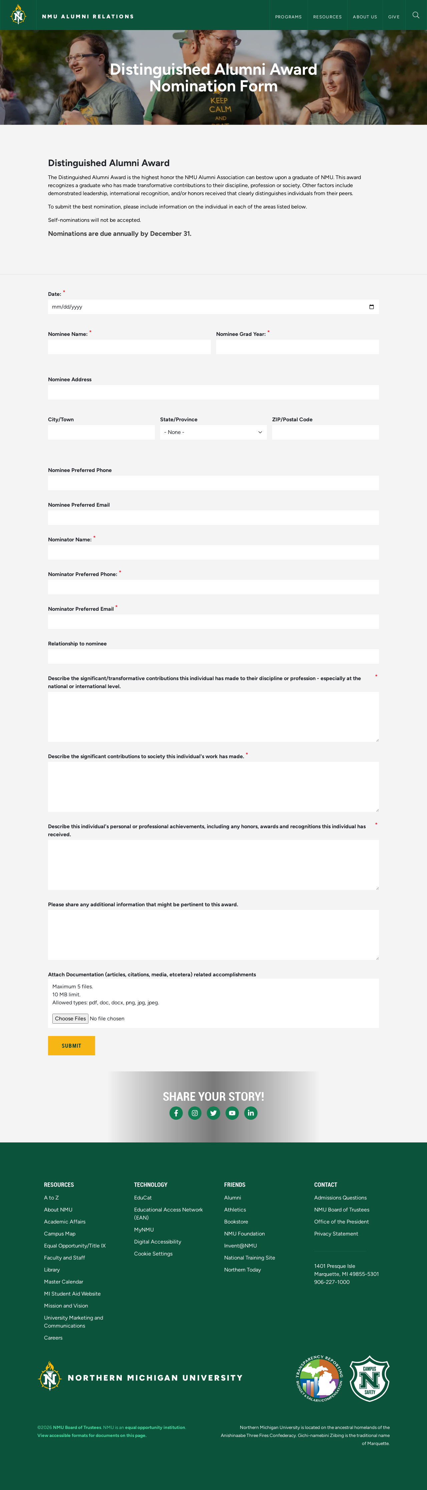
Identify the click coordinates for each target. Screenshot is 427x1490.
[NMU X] (213, 1113)
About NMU (58, 1209)
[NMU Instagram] (194, 1113)
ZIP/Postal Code (292, 419)
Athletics (235, 1209)
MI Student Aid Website (72, 1294)
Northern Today (242, 1270)
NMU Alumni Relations (88, 16)
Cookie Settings (153, 1254)
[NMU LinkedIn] (251, 1113)
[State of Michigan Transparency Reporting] (319, 1378)
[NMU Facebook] (176, 1113)
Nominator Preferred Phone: (82, 574)
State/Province (178, 419)
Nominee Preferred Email (79, 505)
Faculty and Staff (64, 1258)
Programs (288, 16)
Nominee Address (69, 379)
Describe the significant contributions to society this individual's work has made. (146, 756)
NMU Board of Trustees (341, 1209)
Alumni (232, 1197)
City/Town (61, 419)
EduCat (143, 1197)
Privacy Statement (336, 1233)
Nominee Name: (68, 334)
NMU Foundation (244, 1233)
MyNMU (144, 1229)
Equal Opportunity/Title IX (75, 1246)
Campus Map (59, 1233)
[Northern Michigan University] (18, 15)
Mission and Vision (66, 1306)
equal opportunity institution (155, 1427)
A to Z (51, 1197)
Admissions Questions (340, 1197)
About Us (365, 16)
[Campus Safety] (370, 1378)
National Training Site (249, 1258)
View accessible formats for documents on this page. (91, 1435)
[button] (416, 14)
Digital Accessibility (157, 1241)
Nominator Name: (70, 539)
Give (394, 16)
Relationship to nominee (77, 643)
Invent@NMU (240, 1246)
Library (52, 1270)
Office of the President (341, 1221)
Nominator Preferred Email (81, 609)
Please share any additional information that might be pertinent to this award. (143, 904)
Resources (327, 16)
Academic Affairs (64, 1221)
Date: (54, 294)
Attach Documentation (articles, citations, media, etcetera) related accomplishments (152, 974)
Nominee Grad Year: (241, 334)
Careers (53, 1338)
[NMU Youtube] (232, 1113)
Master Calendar (63, 1282)
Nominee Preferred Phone (80, 470)
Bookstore (236, 1221)
